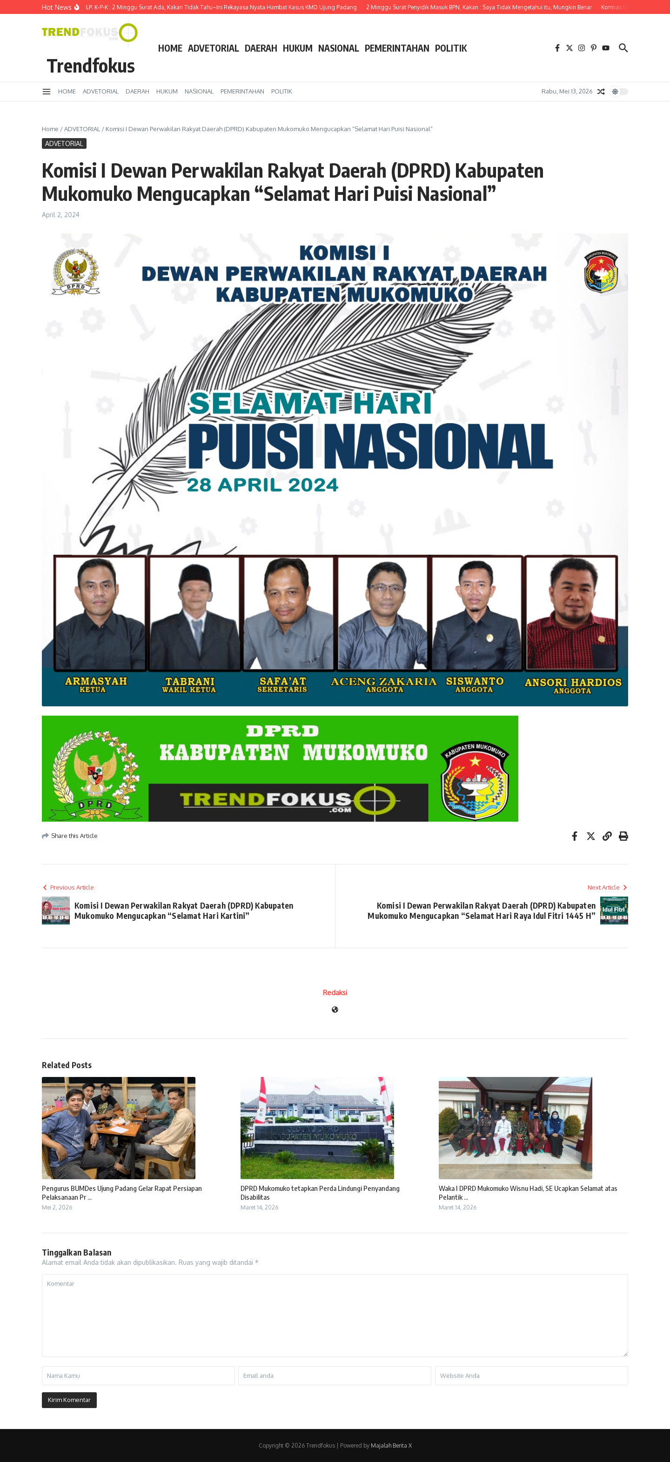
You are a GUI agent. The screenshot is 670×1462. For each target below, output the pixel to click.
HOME (170, 47)
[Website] (335, 1010)
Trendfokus (91, 65)
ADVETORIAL (213, 47)
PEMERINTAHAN (397, 47)
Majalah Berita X (391, 1445)
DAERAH (261, 47)
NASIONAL (338, 47)
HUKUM (298, 47)
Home (50, 129)
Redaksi (335, 992)
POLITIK (451, 47)
